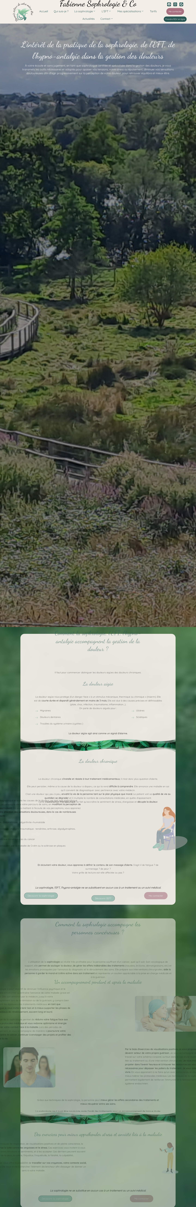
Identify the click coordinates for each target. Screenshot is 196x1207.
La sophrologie (85, 11)
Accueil (47, 11)
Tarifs (149, 11)
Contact (106, 19)
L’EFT (105, 11)
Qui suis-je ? (63, 11)
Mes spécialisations (128, 11)
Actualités (89, 18)
